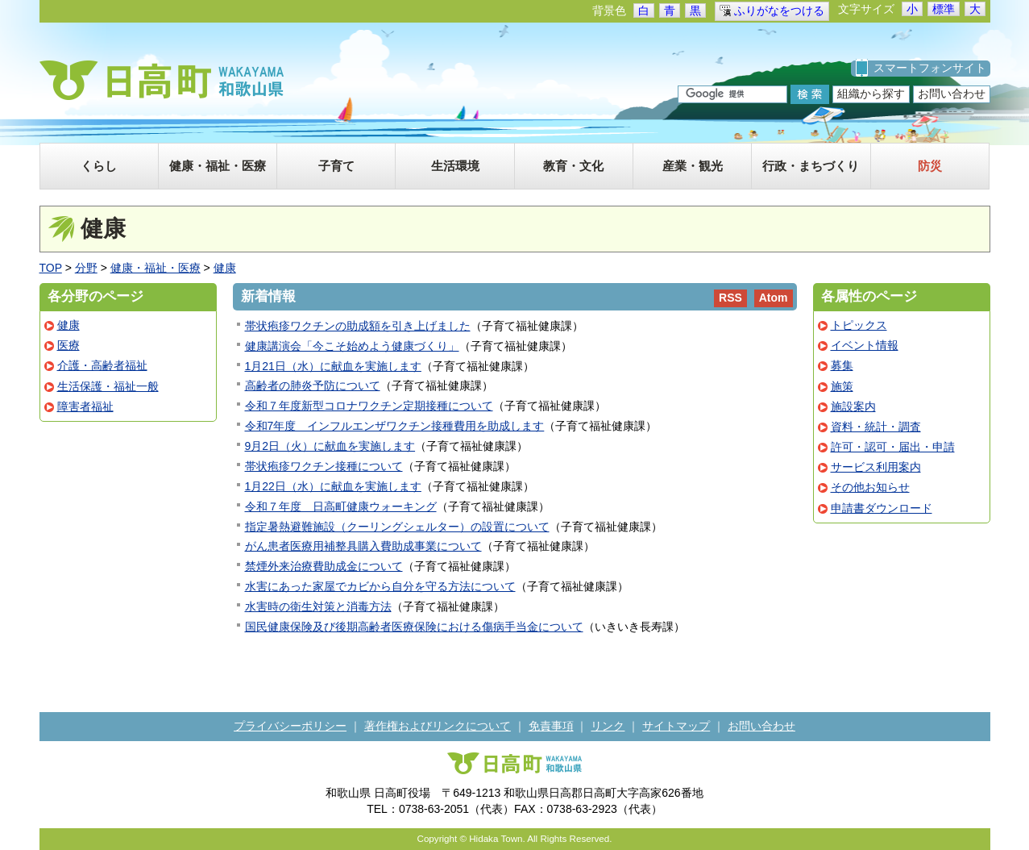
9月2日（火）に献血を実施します (330, 446)
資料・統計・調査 (876, 426)
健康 (225, 267)
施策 (842, 386)
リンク (607, 725)
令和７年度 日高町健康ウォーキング (341, 506)
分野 (86, 267)
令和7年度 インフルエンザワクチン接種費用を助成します (395, 425)
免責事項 (551, 725)
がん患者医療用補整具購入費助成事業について (363, 546)
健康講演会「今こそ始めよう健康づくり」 (352, 346)
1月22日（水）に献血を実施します (333, 486)
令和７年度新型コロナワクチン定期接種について (369, 405)
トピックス (859, 325)
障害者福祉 (85, 406)
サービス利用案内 (876, 466)
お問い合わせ (951, 93)
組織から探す (871, 93)
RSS (730, 297)
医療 (68, 345)
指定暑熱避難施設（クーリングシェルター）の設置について (397, 526)
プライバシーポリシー (290, 725)
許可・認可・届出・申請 (893, 446)
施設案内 (853, 406)
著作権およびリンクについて (437, 725)
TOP (50, 267)
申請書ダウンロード (881, 508)
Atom (773, 297)
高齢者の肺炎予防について (312, 385)
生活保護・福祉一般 (108, 386)
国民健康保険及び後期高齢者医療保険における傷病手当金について (414, 626)
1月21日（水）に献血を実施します (333, 366)
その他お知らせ (870, 487)
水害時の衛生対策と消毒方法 (318, 606)
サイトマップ (676, 725)
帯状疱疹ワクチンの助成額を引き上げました (358, 325)
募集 (842, 365)
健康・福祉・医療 (155, 267)
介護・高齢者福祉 (102, 365)
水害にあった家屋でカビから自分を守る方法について (380, 586)
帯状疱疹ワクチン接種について (324, 466)
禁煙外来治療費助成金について (324, 566)
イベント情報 (864, 345)
